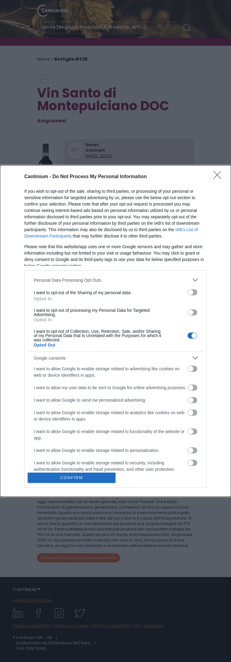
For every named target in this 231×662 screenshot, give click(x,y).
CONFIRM (71, 477)
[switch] (192, 292)
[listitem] (115, 280)
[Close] (219, 177)
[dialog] (115, 331)
